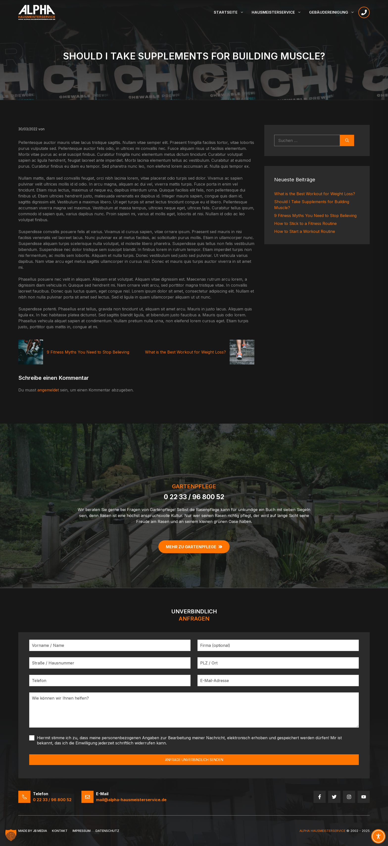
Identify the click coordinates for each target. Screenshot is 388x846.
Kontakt (60, 831)
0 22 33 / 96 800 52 (194, 497)
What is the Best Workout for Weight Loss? (185, 352)
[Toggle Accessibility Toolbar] (378, 836)
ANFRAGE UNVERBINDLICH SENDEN (194, 760)
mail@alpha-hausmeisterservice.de (131, 799)
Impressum (82, 831)
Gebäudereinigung (333, 12)
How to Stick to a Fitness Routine (305, 223)
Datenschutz (107, 831)
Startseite (231, 12)
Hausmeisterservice (278, 12)
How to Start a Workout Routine (304, 231)
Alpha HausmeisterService (322, 831)
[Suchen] (347, 140)
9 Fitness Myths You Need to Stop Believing (88, 352)
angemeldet (48, 389)
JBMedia (40, 831)
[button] (11, 835)
